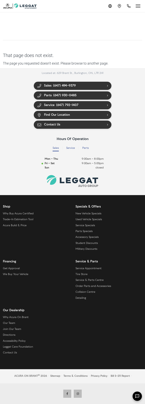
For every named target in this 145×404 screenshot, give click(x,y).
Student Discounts (87, 243)
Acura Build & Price (15, 225)
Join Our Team (12, 329)
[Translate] (110, 6)
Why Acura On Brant (16, 317)
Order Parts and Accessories (93, 286)
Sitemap (55, 376)
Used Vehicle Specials (89, 219)
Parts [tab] (85, 148)
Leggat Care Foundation (18, 346)
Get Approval (11, 268)
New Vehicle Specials (88, 213)
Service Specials (85, 225)
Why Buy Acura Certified (18, 213)
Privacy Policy (99, 376)
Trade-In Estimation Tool (18, 219)
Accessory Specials (87, 237)
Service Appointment (89, 268)
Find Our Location (53, 115)
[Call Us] (129, 6)
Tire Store (82, 274)
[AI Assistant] (137, 396)
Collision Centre (85, 292)
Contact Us (48, 125)
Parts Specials (84, 231)
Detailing (81, 298)
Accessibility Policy (14, 341)
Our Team (9, 323)
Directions (9, 335)
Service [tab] (70, 148)
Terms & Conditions (75, 376)
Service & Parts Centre (90, 280)
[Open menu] (138, 6)
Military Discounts (86, 249)
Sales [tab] (56, 148)
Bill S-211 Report (120, 376)
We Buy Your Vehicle (15, 274)
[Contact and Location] (119, 6)
